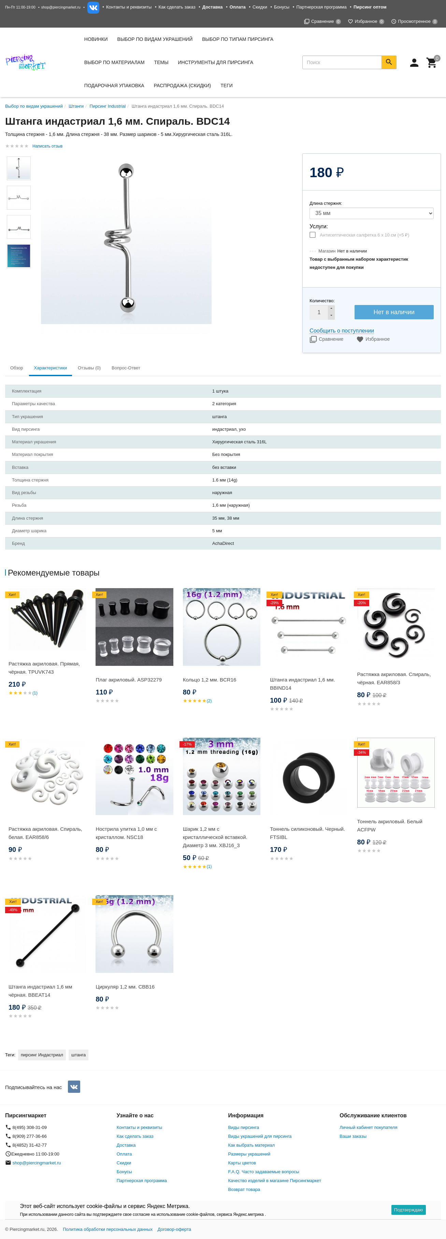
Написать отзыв (47, 146)
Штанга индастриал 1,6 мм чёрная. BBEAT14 (40, 991)
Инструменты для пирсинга (215, 62)
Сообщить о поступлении (342, 331)
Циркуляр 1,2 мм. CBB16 (125, 987)
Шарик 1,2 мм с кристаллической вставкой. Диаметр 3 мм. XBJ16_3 (215, 837)
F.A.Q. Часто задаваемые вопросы (263, 1171)
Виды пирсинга (243, 1127)
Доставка (126, 1145)
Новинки (96, 39)
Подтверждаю (408, 1209)
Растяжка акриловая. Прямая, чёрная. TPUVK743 (44, 668)
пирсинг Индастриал (42, 1054)
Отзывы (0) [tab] (89, 367)
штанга (78, 1054)
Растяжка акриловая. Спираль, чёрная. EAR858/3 (394, 678)
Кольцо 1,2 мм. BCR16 (209, 680)
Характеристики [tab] (50, 367)
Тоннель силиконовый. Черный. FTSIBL (307, 833)
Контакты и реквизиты (129, 7)
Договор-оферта (174, 1229)
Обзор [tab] (16, 367)
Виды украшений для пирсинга (260, 1136)
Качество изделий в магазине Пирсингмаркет (274, 1180)
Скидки (260, 7)
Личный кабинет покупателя (368, 1127)
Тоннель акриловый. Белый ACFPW (389, 825)
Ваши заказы (353, 1136)
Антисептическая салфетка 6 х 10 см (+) (364, 235)
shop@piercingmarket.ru (61, 7)
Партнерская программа (321, 7)
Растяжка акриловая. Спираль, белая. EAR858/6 (45, 833)
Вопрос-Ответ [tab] (126, 367)
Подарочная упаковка (114, 85)
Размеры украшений (249, 1154)
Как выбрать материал (251, 1145)
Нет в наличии (394, 312)
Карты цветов (242, 1162)
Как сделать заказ (177, 7)
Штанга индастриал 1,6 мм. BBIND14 (302, 684)
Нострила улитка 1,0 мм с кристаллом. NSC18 (126, 833)
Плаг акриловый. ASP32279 (129, 680)
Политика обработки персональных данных (108, 1229)
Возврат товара (244, 1189)
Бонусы (281, 7)
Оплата (124, 1154)
